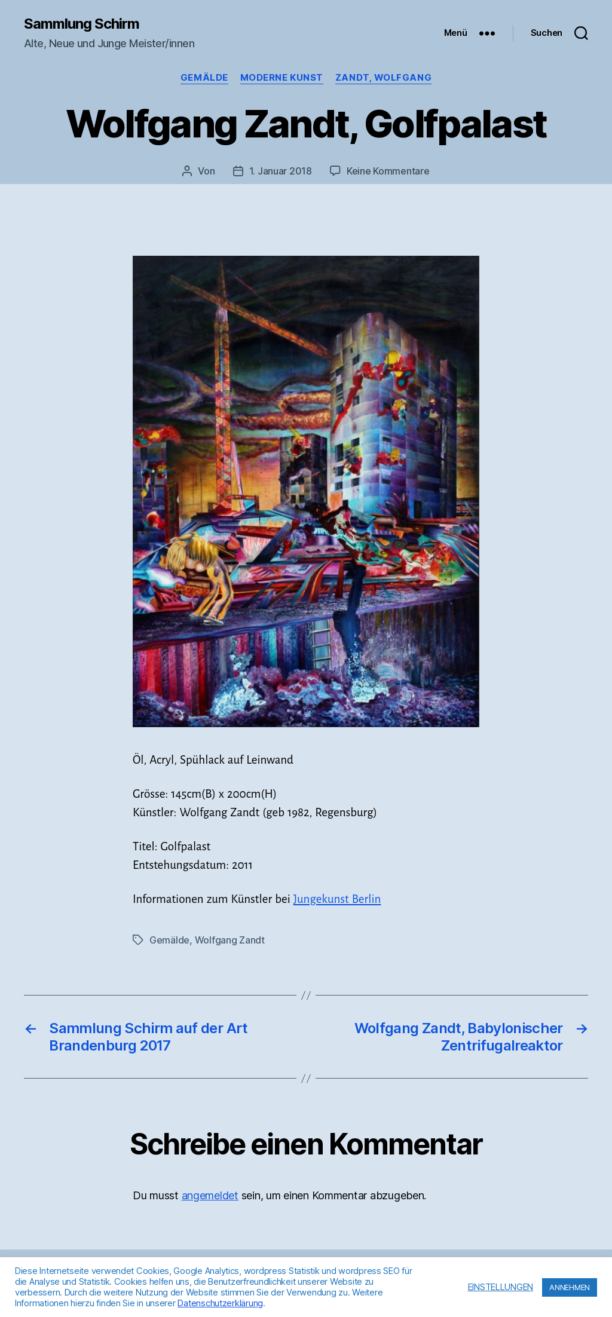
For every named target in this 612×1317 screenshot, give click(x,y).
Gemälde (204, 77)
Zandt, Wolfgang (383, 77)
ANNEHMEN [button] (569, 1287)
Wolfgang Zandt (230, 940)
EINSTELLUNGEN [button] (501, 1287)
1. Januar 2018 (280, 171)
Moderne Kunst (281, 77)
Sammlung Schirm (81, 24)
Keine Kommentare (388, 171)
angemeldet (210, 1195)
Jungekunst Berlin (337, 899)
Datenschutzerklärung (220, 1303)
